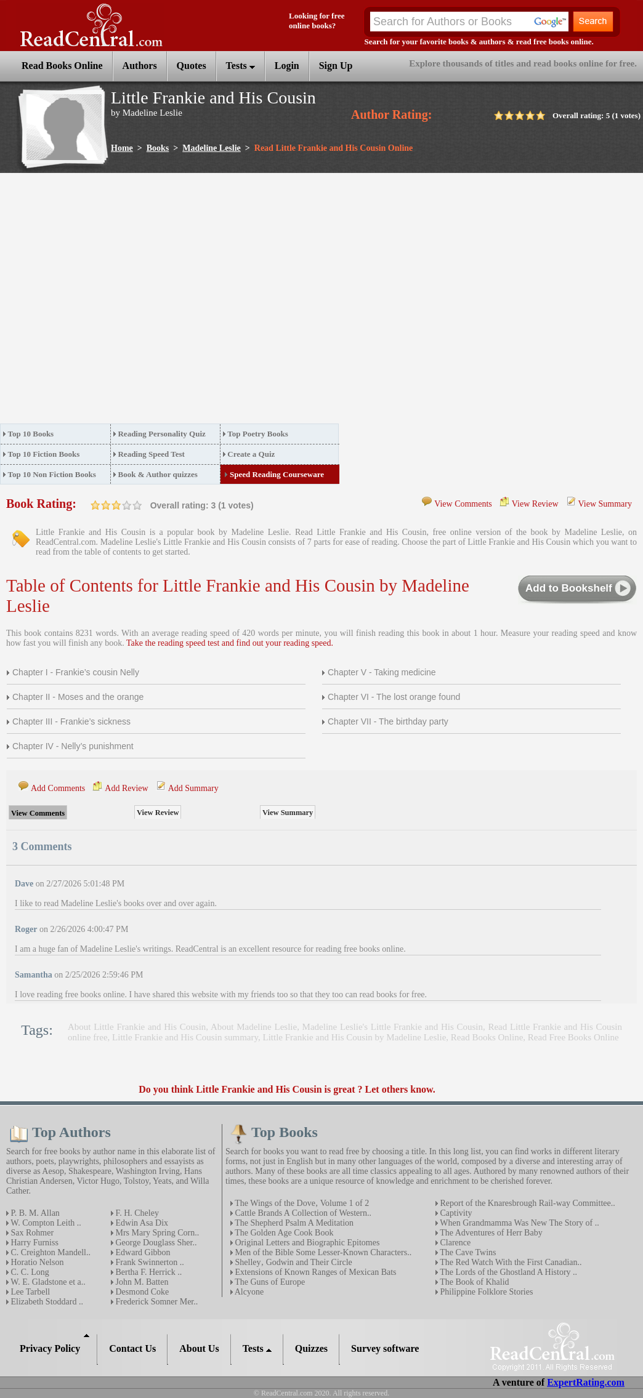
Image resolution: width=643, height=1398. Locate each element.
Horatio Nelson (36, 1262)
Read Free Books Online (573, 1037)
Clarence (454, 1242)
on (95, 505)
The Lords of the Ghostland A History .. (507, 1272)
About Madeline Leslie (254, 1027)
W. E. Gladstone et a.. (47, 1282)
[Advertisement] (115, 302)
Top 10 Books (31, 433)
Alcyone (248, 1291)
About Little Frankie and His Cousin (137, 1027)
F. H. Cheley (136, 1213)
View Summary (605, 503)
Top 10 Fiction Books (44, 454)
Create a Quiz (251, 454)
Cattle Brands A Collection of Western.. (302, 1213)
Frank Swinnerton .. (148, 1262)
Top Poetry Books (257, 433)
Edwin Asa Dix (140, 1222)
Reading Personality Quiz (161, 433)
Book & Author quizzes (157, 474)
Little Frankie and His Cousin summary (185, 1037)
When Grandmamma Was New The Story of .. (518, 1222)
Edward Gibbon (142, 1252)
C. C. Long (29, 1272)
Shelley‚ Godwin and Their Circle (292, 1262)
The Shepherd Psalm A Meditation (293, 1222)
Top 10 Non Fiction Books (52, 474)
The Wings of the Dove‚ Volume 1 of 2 (301, 1203)
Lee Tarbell (29, 1291)
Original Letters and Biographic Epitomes (306, 1242)
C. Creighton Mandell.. (50, 1252)
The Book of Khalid (473, 1282)
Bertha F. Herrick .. (147, 1272)
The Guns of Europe (269, 1282)
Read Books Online (487, 1037)
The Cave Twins (467, 1252)
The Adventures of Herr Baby (490, 1232)
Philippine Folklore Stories (485, 1291)
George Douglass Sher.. (154, 1242)
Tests (240, 65)
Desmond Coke (141, 1291)
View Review (535, 503)
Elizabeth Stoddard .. (46, 1301)
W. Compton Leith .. (45, 1222)
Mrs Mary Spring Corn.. (156, 1232)
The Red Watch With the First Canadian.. (510, 1262)
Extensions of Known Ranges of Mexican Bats (315, 1272)
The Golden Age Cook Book (283, 1232)
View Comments (463, 503)
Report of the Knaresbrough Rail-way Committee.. (526, 1203)
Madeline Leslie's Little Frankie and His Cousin (392, 1027)
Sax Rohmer (31, 1232)
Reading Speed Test (151, 454)
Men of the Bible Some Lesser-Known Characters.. (322, 1252)
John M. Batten (140, 1282)
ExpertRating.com (586, 1382)
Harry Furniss (34, 1242)
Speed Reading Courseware (277, 474)
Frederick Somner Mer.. (155, 1301)
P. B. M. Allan (34, 1213)
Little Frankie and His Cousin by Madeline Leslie (354, 1037)
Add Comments (58, 788)
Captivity (455, 1213)
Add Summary (193, 788)
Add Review (126, 788)
